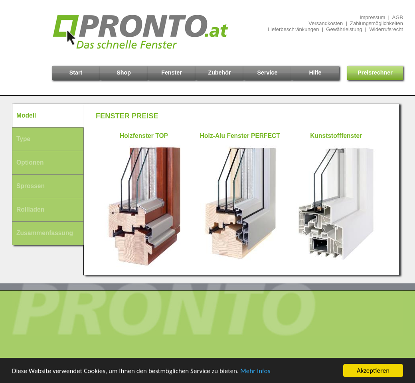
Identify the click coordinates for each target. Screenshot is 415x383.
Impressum (372, 17)
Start (76, 72)
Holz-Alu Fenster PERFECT (240, 135)
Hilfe (315, 72)
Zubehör (219, 72)
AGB (397, 17)
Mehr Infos (255, 371)
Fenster (171, 72)
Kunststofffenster (336, 135)
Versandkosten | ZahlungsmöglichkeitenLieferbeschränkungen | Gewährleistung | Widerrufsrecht (335, 26)
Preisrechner (375, 72)
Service (267, 72)
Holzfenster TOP (144, 135)
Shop (124, 72)
